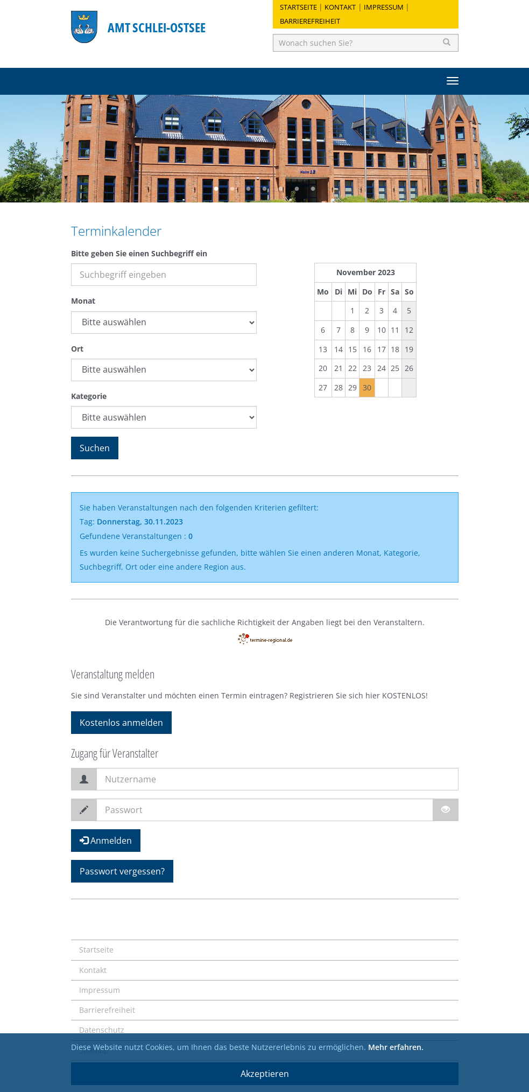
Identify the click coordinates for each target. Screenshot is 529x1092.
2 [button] (232, 189)
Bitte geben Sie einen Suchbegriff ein (139, 253)
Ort (77, 349)
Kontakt (340, 7)
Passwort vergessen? (122, 871)
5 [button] (281, 189)
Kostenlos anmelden (121, 723)
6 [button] (297, 189)
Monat (83, 301)
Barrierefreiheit (310, 21)
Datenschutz (101, 1030)
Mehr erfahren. (396, 1047)
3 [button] (248, 189)
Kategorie (89, 396)
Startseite (298, 7)
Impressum (384, 7)
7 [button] (313, 189)
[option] (264, 148)
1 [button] (216, 189)
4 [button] (264, 189)
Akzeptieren (265, 1074)
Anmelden (106, 840)
